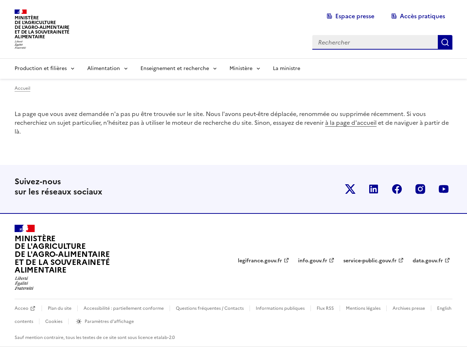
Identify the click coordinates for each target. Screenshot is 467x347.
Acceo (21, 308)
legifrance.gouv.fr (260, 261)
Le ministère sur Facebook (397, 189)
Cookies (53, 321)
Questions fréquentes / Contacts (210, 308)
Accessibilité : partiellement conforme (124, 308)
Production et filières (41, 68)
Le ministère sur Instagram (420, 189)
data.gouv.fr (428, 261)
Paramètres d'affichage (109, 321)
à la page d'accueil (351, 122)
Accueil (22, 88)
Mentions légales (363, 308)
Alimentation (103, 68)
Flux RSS (325, 308)
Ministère (240, 68)
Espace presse (354, 16)
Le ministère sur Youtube (443, 189)
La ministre (286, 68)
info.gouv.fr (312, 261)
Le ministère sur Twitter (350, 189)
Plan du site (60, 308)
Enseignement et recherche (174, 68)
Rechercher (445, 42)
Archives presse (409, 308)
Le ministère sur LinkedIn (373, 189)
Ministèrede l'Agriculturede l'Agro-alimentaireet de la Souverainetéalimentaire (42, 27)
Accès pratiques (422, 16)
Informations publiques (280, 308)
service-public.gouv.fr (370, 261)
